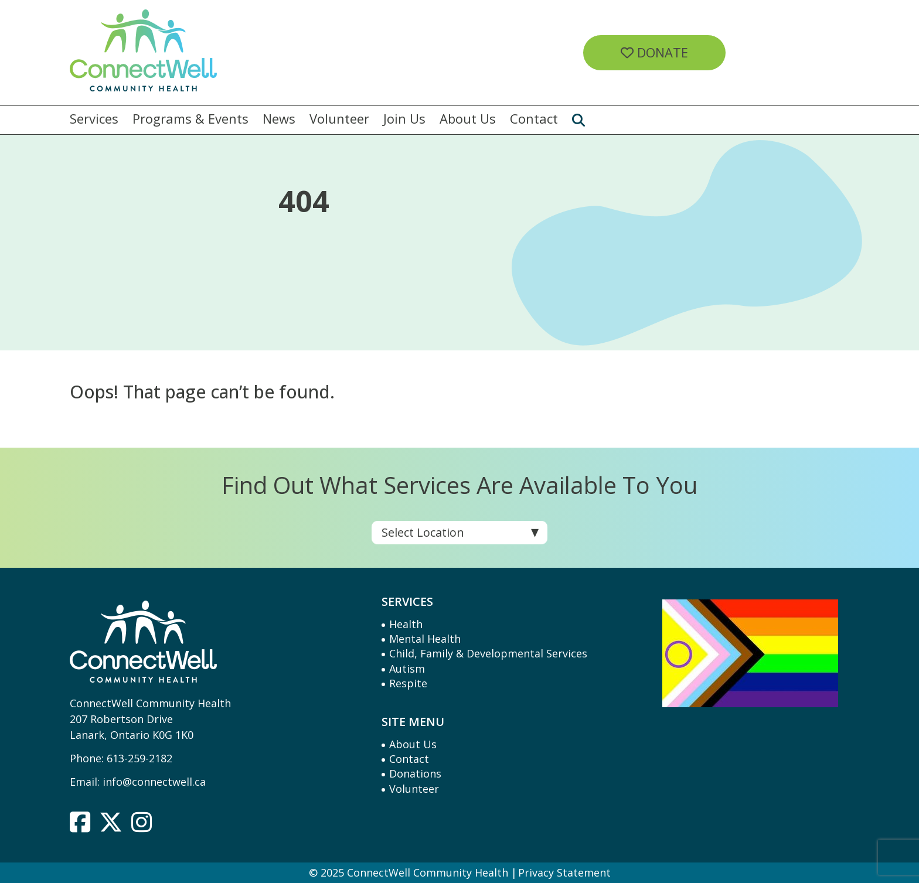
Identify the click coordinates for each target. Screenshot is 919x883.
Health (406, 624)
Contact (534, 119)
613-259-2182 (139, 758)
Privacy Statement (564, 872)
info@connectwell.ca (154, 782)
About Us (468, 119)
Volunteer (339, 119)
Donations (415, 773)
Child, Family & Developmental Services (488, 653)
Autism (407, 669)
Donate (654, 52)
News (279, 119)
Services (94, 119)
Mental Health (425, 639)
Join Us (404, 119)
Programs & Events (190, 119)
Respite (408, 683)
